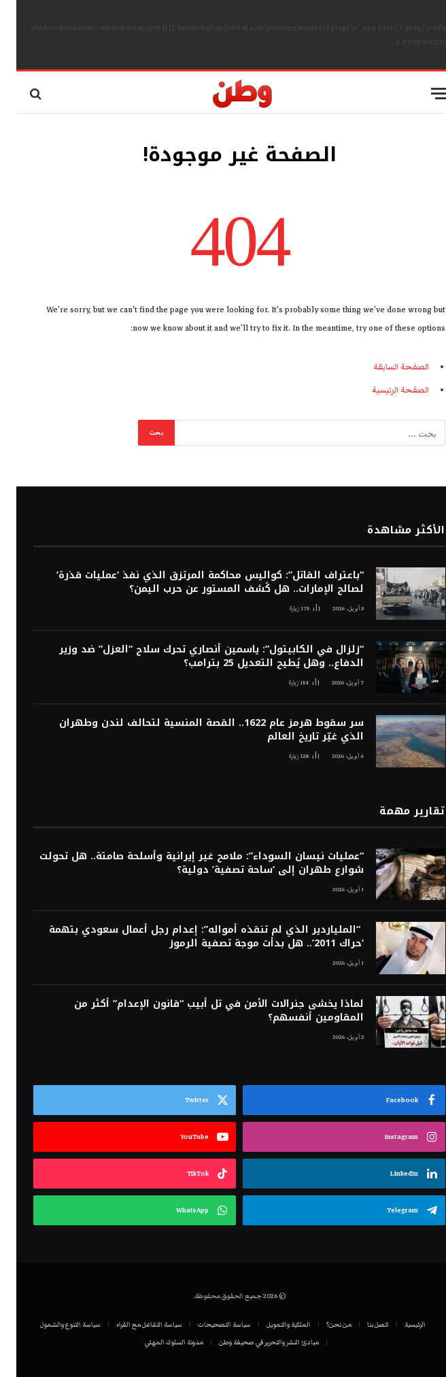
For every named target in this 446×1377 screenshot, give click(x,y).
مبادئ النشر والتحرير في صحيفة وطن (253, 1342)
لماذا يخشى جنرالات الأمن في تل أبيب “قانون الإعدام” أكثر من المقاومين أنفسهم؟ (202, 1011)
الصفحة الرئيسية (384, 390)
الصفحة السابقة (385, 367)
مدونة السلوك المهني (157, 1342)
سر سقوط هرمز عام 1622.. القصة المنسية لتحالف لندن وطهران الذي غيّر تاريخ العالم (195, 730)
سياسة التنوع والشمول (54, 1324)
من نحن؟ (322, 1324)
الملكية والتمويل (272, 1324)
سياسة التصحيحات (208, 1324)
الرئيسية (398, 1324)
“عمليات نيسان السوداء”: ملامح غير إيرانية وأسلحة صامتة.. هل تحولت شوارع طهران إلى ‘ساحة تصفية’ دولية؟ (185, 863)
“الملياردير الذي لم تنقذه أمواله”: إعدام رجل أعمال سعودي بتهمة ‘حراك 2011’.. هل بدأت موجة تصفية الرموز (190, 936)
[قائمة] (423, 93)
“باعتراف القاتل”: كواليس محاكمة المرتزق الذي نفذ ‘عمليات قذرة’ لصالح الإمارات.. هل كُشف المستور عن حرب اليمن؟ (193, 582)
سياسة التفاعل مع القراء (133, 1324)
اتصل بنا (362, 1324)
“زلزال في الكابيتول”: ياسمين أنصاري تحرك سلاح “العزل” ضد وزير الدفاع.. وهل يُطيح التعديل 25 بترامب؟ (195, 656)
